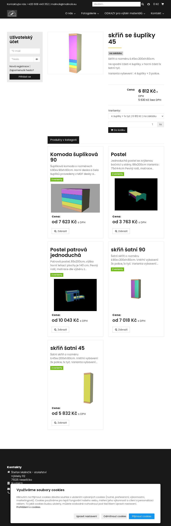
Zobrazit (60, 231)
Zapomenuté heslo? (22, 70)
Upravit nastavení (86, 516)
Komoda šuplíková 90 (74, 157)
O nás (70, 13)
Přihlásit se (25, 76)
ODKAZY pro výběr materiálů (125, 13)
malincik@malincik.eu (63, 4)
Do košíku (117, 130)
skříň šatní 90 (128, 249)
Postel (118, 154)
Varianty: (114, 110)
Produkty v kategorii (63, 140)
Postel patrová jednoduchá (68, 252)
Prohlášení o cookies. (29, 507)
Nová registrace (19, 66)
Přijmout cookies (141, 516)
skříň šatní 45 (67, 348)
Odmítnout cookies (115, 516)
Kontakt (157, 13)
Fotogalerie (90, 13)
